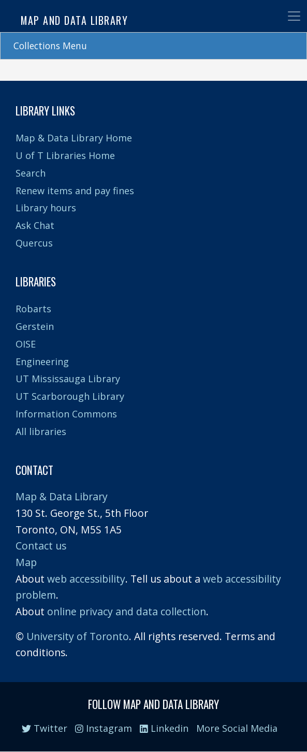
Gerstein (35, 326)
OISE (26, 344)
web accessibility (86, 579)
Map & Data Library (62, 496)
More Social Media (236, 728)
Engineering (42, 361)
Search (31, 173)
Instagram (103, 728)
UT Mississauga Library (68, 378)
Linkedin (164, 728)
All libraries (41, 431)
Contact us (41, 546)
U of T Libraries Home (65, 155)
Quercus (34, 243)
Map (26, 562)
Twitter (44, 728)
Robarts (33, 308)
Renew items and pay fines (75, 190)
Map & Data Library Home (74, 138)
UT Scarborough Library (70, 396)
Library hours (46, 207)
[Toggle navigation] (294, 16)
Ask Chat (35, 225)
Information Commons (66, 414)
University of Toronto (77, 636)
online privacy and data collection (126, 611)
